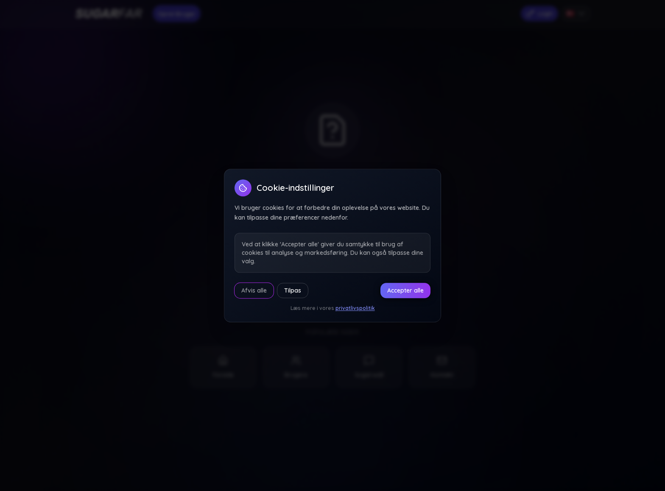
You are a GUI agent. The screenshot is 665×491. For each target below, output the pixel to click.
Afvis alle (254, 290)
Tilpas (292, 290)
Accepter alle (405, 290)
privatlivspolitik (355, 308)
